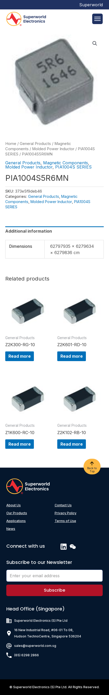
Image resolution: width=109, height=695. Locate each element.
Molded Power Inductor (53, 149)
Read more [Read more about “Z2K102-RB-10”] (71, 444)
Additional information (28, 231)
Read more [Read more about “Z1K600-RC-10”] (19, 444)
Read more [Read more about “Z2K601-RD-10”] (71, 356)
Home (10, 143)
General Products (35, 143)
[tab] (54, 231)
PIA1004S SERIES (73, 167)
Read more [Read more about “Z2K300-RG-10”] (19, 356)
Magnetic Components (65, 162)
